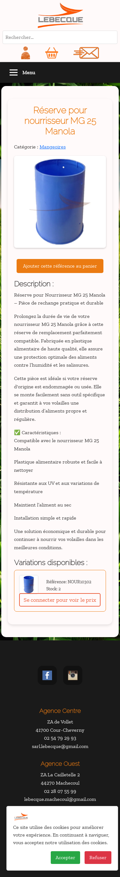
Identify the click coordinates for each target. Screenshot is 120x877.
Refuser (98, 857)
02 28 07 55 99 (60, 791)
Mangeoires (53, 147)
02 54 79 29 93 (60, 738)
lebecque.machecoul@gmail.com (60, 799)
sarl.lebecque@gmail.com (60, 746)
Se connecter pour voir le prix (60, 599)
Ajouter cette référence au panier (60, 266)
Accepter (65, 857)
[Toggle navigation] (13, 72)
